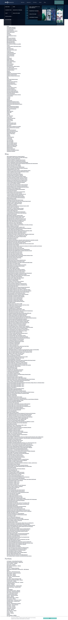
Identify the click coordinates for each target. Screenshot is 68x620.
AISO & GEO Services (11, 31)
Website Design (10, 146)
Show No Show (9, 601)
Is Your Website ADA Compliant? (13, 371)
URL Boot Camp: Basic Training (12, 511)
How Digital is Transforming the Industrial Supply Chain (17, 313)
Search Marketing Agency (11, 123)
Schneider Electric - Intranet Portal (13, 600)
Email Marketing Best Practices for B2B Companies (16, 269)
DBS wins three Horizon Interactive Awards (15, 253)
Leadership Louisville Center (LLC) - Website (15, 581)
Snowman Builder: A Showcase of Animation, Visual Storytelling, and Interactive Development (24, 437)
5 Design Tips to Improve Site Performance (15, 173)
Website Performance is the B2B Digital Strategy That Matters (18, 523)
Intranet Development (11, 92)
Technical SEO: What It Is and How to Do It (15, 453)
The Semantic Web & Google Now (13, 486)
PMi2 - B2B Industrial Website (12, 591)
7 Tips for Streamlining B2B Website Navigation (15, 195)
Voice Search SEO (10, 139)
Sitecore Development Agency (12, 130)
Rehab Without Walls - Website (13, 596)
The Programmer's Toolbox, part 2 (13, 481)
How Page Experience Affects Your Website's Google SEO (17, 320)
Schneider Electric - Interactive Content (14, 599)
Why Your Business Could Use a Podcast (14, 550)
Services (8, 127)
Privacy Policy (9, 116)
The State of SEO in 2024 (11, 487)
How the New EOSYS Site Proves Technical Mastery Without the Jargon (20, 326)
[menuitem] (23, 2)
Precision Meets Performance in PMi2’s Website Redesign (17, 417)
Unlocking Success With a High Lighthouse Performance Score (18, 508)
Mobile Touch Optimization (12, 393)
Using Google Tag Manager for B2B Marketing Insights (17, 513)
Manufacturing (9, 99)
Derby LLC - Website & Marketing (13, 567)
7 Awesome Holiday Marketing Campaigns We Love (16, 193)
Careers (8, 44)
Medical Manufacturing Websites (13, 105)
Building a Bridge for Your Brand (13, 224)
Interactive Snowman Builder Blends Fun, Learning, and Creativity (19, 364)
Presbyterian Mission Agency (12, 593)
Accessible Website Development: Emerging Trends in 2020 (18, 204)
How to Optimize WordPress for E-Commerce (15, 339)
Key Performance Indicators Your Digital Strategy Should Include (19, 373)
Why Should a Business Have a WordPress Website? (16, 543)
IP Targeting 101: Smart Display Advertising (15, 368)
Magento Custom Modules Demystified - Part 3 (15, 385)
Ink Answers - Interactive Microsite (13, 575)
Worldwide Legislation (11, 150)
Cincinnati (8, 46)
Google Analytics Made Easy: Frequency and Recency (16, 287)
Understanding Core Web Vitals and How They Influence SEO (18, 501)
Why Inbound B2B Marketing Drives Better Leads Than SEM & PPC (19, 540)
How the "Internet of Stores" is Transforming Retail (16, 323)
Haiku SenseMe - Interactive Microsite (14, 571)
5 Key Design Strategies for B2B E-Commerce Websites (17, 176)
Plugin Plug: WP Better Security (13, 411)
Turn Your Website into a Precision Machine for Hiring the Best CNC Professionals (22, 498)
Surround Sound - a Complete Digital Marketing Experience (17, 448)
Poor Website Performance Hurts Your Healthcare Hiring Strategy (19, 414)
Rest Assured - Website (11, 597)
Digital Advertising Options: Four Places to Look (15, 260)
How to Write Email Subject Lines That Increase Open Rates (18, 345)
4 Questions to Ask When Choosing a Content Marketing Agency (18, 169)
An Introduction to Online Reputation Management (16, 210)
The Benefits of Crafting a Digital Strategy (14, 460)
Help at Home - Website (11, 573)
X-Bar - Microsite (10, 610)
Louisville (8, 97)
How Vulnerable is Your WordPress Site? (14, 347)
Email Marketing (10, 64)
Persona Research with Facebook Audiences (15, 406)
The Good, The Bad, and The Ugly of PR (14, 473)
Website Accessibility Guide (12, 144)
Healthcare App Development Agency (14, 72)
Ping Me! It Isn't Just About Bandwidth (14, 408)
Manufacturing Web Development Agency (14, 103)
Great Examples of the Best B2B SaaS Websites (15, 300)
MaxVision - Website (10, 583)
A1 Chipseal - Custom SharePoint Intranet (14, 560)
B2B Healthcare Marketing (12, 39)
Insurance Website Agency (12, 86)
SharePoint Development (11, 129)
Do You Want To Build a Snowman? (13, 267)
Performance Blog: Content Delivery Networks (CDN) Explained (18, 402)
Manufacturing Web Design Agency (13, 101)
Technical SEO (9, 137)
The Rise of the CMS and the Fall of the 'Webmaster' (16, 484)
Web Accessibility (10, 140)
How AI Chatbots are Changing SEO (13, 306)
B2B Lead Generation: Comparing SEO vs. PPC (15, 216)
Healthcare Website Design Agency (13, 74)
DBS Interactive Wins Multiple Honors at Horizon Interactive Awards (19, 249)
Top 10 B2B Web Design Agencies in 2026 (15, 496)
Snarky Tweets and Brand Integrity (13, 434)
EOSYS (8, 569)
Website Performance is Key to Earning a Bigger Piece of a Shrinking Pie (20, 521)
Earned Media (9, 61)
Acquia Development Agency (12, 30)
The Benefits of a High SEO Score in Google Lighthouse (17, 459)
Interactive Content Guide (11, 88)
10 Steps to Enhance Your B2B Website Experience (16, 160)
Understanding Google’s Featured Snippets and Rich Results (18, 503)
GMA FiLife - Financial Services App (13, 570)
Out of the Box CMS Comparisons (13, 401)
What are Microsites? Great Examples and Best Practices (17, 530)
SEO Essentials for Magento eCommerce (14, 427)
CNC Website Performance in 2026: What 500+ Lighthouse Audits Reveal (20, 233)
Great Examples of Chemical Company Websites (16, 295)
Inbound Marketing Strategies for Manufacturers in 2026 (17, 355)
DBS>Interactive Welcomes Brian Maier (14, 256)
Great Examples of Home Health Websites (14, 298)
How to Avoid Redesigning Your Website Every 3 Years (17, 329)
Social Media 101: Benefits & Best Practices (15, 439)
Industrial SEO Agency (11, 81)
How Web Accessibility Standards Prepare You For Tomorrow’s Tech (19, 351)
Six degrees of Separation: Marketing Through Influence (17, 433)
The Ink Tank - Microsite (11, 606)
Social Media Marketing (11, 131)
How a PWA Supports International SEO (14, 305)
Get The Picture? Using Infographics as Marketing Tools (17, 283)
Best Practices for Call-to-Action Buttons (14, 221)
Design (8, 56)
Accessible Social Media (11, 27)
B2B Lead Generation (11, 40)
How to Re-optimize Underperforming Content (15, 340)
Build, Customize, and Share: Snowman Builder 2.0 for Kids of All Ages (20, 223)
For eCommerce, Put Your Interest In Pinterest (15, 280)
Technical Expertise (10, 136)
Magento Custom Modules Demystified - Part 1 (15, 382)
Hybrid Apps (9, 79)
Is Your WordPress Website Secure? (13, 372)
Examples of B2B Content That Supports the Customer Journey (18, 274)
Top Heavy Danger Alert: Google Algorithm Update (16, 497)
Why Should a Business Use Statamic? (14, 545)
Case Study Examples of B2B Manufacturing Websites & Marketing (19, 227)
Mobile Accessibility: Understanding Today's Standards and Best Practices (20, 391)
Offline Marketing (10, 110)
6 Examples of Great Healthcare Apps (14, 187)
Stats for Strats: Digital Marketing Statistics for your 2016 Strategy (19, 445)
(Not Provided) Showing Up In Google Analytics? (16, 155)
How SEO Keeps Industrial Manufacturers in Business (16, 322)
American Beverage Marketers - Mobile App (15, 561)
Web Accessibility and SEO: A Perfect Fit (14, 519)
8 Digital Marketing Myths (11, 197)
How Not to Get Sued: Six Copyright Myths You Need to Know (18, 319)
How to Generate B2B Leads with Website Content (16, 334)
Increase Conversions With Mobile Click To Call (15, 357)
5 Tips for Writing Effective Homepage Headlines (16, 181)
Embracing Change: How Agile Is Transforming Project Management (19, 272)
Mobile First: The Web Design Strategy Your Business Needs (18, 392)
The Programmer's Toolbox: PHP (13, 483)
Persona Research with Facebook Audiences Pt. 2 (16, 407)
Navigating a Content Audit (12, 394)
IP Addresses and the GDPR (12, 367)
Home (6, 5)
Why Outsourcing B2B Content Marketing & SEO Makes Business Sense (20, 542)
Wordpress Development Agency (13, 149)
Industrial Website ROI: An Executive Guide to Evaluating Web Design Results (21, 359)
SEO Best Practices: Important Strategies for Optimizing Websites (19, 426)
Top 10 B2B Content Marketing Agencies (14, 494)
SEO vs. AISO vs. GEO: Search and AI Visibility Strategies (17, 431)
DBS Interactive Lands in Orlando (13, 243)
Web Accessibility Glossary (12, 143)
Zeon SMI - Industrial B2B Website (13, 615)
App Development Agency (11, 34)
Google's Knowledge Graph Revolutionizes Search (16, 292)
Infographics (9, 85)
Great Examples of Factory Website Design (15, 296)
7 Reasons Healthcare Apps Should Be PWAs (15, 194)
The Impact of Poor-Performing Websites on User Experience (18, 476)
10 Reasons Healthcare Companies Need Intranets (16, 159)
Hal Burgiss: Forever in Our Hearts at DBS (14, 302)
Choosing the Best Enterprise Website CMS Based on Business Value (19, 229)
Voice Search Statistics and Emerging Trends (15, 517)
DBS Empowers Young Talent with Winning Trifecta (16, 241)
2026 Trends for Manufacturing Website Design (15, 166)
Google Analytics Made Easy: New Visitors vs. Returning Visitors (18, 288)
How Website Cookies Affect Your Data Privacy (15, 352)
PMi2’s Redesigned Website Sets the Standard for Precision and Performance (21, 412)
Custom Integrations (10, 53)
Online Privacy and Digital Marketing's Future (15, 399)
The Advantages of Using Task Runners (14, 457)
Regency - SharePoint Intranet (12, 594)
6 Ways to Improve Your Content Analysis (14, 191)
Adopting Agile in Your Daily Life (13, 206)
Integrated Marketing (11, 87)
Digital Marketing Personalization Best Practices (16, 265)
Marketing (9, 104)
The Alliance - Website (11, 604)
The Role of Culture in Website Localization (15, 485)
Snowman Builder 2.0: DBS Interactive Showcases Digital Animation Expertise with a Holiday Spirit (25, 435)
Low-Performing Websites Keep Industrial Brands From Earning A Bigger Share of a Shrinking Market (25, 381)
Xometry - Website (10, 611)
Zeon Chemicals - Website (11, 614)
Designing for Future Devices (12, 258)
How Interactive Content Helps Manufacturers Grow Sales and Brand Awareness (21, 316)
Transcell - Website (10, 608)
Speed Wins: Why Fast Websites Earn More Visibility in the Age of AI (19, 443)
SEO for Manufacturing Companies (13, 126)
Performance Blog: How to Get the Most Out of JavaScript (17, 404)
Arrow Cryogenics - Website (12, 562)
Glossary (8, 70)
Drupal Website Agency (11, 60)
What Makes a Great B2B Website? (13, 534)
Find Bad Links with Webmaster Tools (14, 278)
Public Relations (10, 118)
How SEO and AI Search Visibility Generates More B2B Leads (18, 321)
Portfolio (8, 113)
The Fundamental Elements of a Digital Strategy (15, 472)
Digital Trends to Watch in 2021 (13, 266)
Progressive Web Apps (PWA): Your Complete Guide (16, 418)
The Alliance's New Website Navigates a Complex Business (18, 458)
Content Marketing (10, 51)
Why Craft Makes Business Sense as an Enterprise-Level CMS (18, 538)
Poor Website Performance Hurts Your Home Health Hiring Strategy (19, 413)
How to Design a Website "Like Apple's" (14, 333)
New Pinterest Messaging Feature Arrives (14, 395)
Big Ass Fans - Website (11, 563)
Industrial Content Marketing (12, 80)
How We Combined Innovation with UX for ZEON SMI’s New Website (19, 349)
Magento (8, 98)
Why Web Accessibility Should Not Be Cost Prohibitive (17, 547)
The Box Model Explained (11, 466)
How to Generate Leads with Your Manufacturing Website (17, 335)
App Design (9, 33)
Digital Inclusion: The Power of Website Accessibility (16, 263)
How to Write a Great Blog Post (12, 344)
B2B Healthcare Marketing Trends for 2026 (15, 214)
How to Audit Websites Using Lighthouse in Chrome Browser (18, 328)
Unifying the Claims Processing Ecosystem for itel (16, 507)
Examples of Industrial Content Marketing (14, 275)
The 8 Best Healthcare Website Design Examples (16, 456)
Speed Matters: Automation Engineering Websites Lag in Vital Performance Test (21, 441)
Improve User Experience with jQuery (13, 354)
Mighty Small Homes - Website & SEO (14, 586)
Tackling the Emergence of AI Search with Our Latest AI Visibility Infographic (21, 450)
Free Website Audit (10, 66)
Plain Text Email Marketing (12, 409)
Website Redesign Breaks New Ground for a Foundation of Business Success (21, 524)
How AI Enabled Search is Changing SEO (14, 307)
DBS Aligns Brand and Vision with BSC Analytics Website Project (19, 240)
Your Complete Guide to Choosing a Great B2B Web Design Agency (19, 554)
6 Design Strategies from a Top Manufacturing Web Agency (18, 186)
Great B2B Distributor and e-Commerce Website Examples (17, 293)
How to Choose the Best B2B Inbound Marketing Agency (17, 332)
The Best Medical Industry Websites (13, 463)
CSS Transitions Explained (11, 237)
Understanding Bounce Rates (12, 500)
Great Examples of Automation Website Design (15, 294)
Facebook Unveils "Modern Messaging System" (15, 276)
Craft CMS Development (11, 52)
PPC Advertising (10, 114)
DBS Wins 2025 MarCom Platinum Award (14, 252)
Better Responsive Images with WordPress (15, 222)
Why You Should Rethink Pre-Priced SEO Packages (16, 549)
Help (8, 76)
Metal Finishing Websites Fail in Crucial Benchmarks (16, 389)
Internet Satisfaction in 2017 (12, 366)
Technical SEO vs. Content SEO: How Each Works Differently (18, 452)
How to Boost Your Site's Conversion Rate (14, 331)
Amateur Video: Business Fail (12, 209)
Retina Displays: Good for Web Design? (14, 425)
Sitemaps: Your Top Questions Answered (14, 432)
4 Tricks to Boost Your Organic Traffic (13, 171)
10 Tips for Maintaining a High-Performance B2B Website (17, 161)
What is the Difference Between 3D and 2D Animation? (17, 533)
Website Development (11, 147)
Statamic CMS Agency (11, 132)
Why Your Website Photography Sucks (14, 552)
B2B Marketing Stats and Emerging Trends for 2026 (16, 217)
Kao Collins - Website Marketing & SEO (14, 577)
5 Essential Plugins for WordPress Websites (15, 174)
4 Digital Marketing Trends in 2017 (13, 168)
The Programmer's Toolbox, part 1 (13, 480)
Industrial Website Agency (12, 83)
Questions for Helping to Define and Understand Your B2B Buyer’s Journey (20, 420)
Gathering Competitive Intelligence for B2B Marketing (17, 282)
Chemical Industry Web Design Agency (14, 45)
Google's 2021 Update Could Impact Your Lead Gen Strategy (18, 290)
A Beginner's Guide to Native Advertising (14, 201)
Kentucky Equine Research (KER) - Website (15, 579)
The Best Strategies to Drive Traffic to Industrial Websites (17, 464)
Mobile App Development (11, 107)
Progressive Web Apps (11, 117)
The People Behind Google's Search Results (15, 479)
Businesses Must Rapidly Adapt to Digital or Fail (15, 226)
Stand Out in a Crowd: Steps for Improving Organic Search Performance (20, 444)
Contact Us (9, 50)
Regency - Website (10, 595)
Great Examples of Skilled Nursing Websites (15, 299)
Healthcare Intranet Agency (12, 73)
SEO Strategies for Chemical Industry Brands (15, 430)
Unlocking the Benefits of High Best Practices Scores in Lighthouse (19, 510)
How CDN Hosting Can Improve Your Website (15, 311)
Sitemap (9, 5)
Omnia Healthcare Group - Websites (13, 589)
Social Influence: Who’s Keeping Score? (14, 438)
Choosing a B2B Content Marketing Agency (15, 228)
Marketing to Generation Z (11, 386)
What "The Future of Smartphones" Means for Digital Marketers (18, 527)
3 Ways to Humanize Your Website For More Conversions (17, 167)
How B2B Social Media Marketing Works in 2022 (16, 308)
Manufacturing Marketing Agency (13, 100)
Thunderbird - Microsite (11, 607)
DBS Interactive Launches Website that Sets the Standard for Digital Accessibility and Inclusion (24, 245)
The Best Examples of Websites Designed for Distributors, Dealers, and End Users (22, 461)
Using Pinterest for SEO (11, 514)
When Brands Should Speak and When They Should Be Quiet (18, 536)
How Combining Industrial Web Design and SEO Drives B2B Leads (19, 312)
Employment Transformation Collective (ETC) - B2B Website (18, 568)
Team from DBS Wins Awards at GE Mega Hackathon (16, 451)
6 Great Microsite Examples (12, 189)
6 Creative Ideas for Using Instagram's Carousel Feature (17, 184)
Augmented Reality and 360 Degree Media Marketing (16, 212)
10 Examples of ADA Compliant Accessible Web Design (17, 156)
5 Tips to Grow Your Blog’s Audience (13, 182)
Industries (8, 84)
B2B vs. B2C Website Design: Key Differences (15, 220)
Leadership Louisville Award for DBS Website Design (16, 377)
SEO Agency (9, 124)
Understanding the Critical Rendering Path (14, 506)
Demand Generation (10, 54)
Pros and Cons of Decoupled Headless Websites (16, 419)
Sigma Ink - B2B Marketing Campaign (14, 602)
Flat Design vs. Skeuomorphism (12, 279)
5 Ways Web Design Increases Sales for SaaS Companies (17, 183)
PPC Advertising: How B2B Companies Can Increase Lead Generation (19, 415)
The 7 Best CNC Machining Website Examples (15, 454)
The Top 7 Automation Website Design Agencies (16, 490)
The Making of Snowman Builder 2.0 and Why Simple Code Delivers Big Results (21, 478)
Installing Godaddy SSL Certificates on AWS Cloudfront (17, 361)
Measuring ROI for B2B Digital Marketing (14, 388)
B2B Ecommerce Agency (11, 38)
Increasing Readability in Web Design (14, 358)
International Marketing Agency (12, 91)
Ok (50, 618)
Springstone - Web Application (12, 603)
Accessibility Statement (11, 26)
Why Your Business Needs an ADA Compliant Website (17, 551)
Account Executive (10, 28)
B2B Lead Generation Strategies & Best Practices (16, 215)
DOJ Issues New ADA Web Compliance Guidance (16, 268)
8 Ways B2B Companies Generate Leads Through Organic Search (19, 200)
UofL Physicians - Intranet (11, 609)
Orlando (8, 112)
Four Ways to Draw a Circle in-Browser (14, 281)
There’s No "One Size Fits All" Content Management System (18, 491)
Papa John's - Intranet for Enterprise (13, 590)
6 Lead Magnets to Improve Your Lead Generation (16, 190)
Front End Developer (10, 68)
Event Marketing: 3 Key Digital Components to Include (17, 273)
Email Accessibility (10, 63)
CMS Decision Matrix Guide (12, 48)
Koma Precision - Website (11, 580)
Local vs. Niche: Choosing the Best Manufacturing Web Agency (18, 379)
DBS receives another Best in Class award (14, 250)
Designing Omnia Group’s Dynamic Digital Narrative (16, 259)
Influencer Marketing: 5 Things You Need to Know (16, 360)
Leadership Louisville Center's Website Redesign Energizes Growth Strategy (21, 378)
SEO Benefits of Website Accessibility (14, 125)
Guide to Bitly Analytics (11, 301)
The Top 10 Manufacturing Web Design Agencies (16, 488)
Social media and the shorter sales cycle (14, 440)
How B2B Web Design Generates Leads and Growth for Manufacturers (20, 309)
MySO (8, 587)
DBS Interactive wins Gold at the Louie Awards (15, 247)
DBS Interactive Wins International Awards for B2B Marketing (18, 248)
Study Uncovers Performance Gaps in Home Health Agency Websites (19, 446)
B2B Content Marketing (11, 37)
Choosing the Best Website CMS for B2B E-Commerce (17, 230)
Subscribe (8, 134)
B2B (7, 35)
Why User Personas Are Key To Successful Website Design (18, 546)
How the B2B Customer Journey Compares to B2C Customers (18, 325)
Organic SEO (9, 111)
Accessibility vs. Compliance (12, 203)
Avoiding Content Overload (12, 213)
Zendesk (8, 613)
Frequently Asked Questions (12, 67)
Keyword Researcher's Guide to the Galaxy (15, 375)
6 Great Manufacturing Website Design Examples (16, 188)
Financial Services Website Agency (13, 65)
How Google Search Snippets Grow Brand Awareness (17, 314)
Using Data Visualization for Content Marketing (15, 512)
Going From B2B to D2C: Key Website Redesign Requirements (18, 286)
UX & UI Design (10, 138)
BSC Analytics (9, 566)
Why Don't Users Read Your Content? (13, 539)
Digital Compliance (10, 59)
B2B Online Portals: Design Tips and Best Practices (16, 219)
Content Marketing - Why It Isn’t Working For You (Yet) (17, 234)
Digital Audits (9, 58)
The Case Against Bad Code (12, 468)
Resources (9, 120)
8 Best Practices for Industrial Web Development (16, 196)
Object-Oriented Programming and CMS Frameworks (16, 397)
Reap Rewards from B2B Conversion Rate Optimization (17, 421)
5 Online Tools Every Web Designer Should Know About (17, 177)
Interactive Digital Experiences (12, 90)
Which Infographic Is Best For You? (13, 537)
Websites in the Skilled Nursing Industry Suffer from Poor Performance (20, 525)
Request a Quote (10, 119)
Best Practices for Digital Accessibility (14, 43)
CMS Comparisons (10, 47)
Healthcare (9, 71)
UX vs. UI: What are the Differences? (13, 516)
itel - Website (9, 576)
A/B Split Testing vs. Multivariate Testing (14, 202)
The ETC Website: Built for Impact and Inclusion (15, 471)
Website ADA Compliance (11, 145)
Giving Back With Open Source (12, 285)
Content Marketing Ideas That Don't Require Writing (16, 235)
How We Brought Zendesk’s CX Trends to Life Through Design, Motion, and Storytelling (23, 348)
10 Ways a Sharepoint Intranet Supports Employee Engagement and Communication (22, 162)
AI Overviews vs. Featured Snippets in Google (15, 207)
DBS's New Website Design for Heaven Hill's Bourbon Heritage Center (20, 254)
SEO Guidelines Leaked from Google (13, 428)
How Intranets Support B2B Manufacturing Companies (17, 318)
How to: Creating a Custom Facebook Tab (14, 346)
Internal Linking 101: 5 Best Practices (14, 365)
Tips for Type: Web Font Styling (12, 493)
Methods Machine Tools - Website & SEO (14, 584)
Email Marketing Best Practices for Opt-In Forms (16, 270)
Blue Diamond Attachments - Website (14, 564)
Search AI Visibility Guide (11, 121)
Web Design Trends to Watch (12, 520)
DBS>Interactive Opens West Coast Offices (15, 255)
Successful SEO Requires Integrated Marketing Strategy (17, 447)
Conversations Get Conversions (12, 236)
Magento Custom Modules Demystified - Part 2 (15, 384)
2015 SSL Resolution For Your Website (14, 164)
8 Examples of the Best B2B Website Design (15, 199)
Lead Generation (10, 94)
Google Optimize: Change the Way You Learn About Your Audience (19, 289)
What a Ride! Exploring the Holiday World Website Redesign (18, 529)
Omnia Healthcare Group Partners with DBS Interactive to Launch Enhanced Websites (22, 398)
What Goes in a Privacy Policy (12, 531)
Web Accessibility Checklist (12, 142)
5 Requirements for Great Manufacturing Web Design (16, 180)
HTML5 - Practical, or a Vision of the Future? (15, 353)
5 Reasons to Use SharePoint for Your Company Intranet (17, 179)
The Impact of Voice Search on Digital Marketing (16, 477)
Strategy (8, 133)
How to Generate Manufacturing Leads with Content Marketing (18, 336)
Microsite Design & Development (13, 106)
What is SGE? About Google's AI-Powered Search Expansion (18, 532)
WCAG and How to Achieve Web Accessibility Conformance (18, 518)
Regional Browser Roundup (12, 422)
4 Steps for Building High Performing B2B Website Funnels (18, 170)
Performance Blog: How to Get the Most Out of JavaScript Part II (19, 405)
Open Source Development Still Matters (14, 400)
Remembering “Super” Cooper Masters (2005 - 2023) (17, 424)
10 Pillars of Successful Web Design (13, 157)
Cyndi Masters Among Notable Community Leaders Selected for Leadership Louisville (22, 239)
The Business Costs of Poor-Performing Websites (16, 467)
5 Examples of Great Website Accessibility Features (16, 175)
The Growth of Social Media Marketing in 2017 (15, 474)
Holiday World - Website (11, 574)
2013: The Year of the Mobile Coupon (13, 163)
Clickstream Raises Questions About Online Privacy (16, 232)
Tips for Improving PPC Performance (13, 492)
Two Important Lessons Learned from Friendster (16, 499)
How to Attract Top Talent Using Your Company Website (17, 327)
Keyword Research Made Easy (12, 374)
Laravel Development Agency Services (14, 93)
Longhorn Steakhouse (11, 582)
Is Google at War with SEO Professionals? (14, 369)
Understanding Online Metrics (12, 504)
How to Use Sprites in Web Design (13, 342)
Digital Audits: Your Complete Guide (13, 262)
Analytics (8, 32)
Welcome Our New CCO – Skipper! (13, 526)
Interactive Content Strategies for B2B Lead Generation (17, 362)
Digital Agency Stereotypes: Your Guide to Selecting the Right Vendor (19, 261)
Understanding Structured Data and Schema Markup (16, 505)
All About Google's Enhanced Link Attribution (15, 208)
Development (9, 57)
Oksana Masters (10, 588)
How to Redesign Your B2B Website (13, 341)
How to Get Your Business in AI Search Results (15, 338)
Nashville (8, 109)
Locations (8, 96)
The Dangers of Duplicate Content (13, 470)
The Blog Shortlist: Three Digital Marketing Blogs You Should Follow (19, 465)
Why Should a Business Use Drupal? (13, 544)
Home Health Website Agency (12, 78)
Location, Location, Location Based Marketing (15, 380)
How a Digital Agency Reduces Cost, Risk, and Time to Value (18, 303)
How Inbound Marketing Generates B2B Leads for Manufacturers (19, 315)
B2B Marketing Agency (11, 41)
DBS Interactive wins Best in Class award (14, 246)
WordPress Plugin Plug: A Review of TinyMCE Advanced (17, 553)
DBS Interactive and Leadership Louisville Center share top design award (20, 242)
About (8, 25)
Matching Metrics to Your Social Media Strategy (15, 387)
